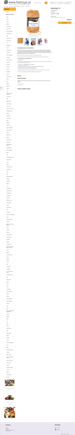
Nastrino (7, 259)
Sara (7, 154)
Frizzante (7, 365)
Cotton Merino (8, 50)
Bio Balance (8, 71)
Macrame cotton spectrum (9, 145)
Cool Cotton (8, 212)
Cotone (7, 205)
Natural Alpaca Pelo (9, 176)
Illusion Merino (8, 333)
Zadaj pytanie (20, 84)
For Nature (8, 57)
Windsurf (7, 122)
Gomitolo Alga (8, 374)
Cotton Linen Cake (9, 360)
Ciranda (7, 229)
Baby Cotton (8, 134)
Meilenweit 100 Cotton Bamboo (10, 225)
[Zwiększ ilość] (51, 23)
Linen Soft (8, 52)
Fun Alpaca (8, 269)
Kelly (7, 330)
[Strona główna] (17, 2)
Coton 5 (7, 47)
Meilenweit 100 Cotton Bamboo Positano (10, 247)
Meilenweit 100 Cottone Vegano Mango (10, 311)
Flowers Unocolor (9, 166)
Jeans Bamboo (8, 147)
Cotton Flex (8, 115)
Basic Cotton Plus (9, 219)
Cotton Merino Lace (9, 274)
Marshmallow (8, 101)
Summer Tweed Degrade (10, 214)
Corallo (7, 352)
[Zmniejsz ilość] (55, 23)
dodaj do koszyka (64, 22)
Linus (7, 305)
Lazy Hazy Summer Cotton (9, 272)
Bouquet (7, 232)
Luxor (7, 171)
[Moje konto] (53, 3)
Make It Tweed (8, 354)
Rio (7, 43)
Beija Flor (7, 252)
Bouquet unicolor (9, 234)
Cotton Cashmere (9, 291)
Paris (7, 81)
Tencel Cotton (8, 76)
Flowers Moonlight (9, 127)
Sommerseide (8, 159)
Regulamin (7, 428)
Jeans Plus (8, 64)
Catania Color (8, 106)
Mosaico (7, 241)
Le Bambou (8, 266)
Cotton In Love (8, 169)
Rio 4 (7, 90)
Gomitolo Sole (8, 193)
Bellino (7, 318)
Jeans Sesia (8, 118)
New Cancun (8, 26)
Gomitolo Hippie (9, 301)
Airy (7, 277)
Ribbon (7, 152)
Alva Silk (7, 178)
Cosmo (7, 340)
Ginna (7, 284)
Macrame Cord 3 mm (9, 108)
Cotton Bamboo (9, 33)
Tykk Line (7, 303)
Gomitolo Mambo (9, 298)
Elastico (7, 257)
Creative (7, 377)
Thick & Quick (8, 40)
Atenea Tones (8, 279)
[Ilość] (53, 23)
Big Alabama (8, 45)
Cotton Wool (8, 289)
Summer (7, 296)
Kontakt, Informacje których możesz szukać (10, 430)
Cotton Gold (8, 28)
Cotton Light (8, 96)
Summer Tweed (9, 200)
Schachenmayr (56, 13)
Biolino (7, 120)
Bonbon (7, 183)
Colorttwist (8, 181)
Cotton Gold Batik (9, 31)
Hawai (7, 19)
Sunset (7, 227)
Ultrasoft (7, 113)
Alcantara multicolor (9, 349)
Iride (7, 209)
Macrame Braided (9, 150)
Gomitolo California (9, 367)
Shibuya (7, 335)
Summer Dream (9, 237)
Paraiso (7, 137)
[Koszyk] (60, 3)
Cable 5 (7, 132)
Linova (7, 74)
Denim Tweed (8, 207)
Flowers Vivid (8, 125)
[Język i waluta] (68, 3)
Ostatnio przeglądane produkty (23, 88)
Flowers (7, 69)
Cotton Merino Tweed (10, 157)
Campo (7, 372)
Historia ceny (53, 16)
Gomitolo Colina (9, 190)
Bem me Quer (8, 362)
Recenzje (19, 75)
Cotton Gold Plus (9, 59)
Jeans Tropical (8, 103)
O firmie (7, 427)
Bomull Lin (8, 86)
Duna (7, 323)
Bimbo (7, 347)
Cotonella (8, 239)
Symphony (8, 197)
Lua (7, 264)
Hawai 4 (7, 88)
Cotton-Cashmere (9, 55)
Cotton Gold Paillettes (10, 342)
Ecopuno (7, 337)
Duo (7, 321)
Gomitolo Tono (8, 328)
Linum (7, 162)
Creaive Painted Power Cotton (10, 357)
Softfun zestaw (9, 130)
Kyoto (7, 345)
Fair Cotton (8, 62)
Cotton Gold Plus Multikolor (9, 94)
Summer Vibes (8, 202)
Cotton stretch (8, 38)
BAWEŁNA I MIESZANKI (10, 14)
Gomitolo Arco (8, 244)
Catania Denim (8, 139)
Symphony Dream (9, 254)
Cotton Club (8, 195)
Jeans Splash (8, 188)
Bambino (7, 316)
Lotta (7, 308)
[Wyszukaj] (46, 3)
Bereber (7, 164)
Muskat (7, 83)
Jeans (7, 21)
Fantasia (7, 221)
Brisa (7, 16)
